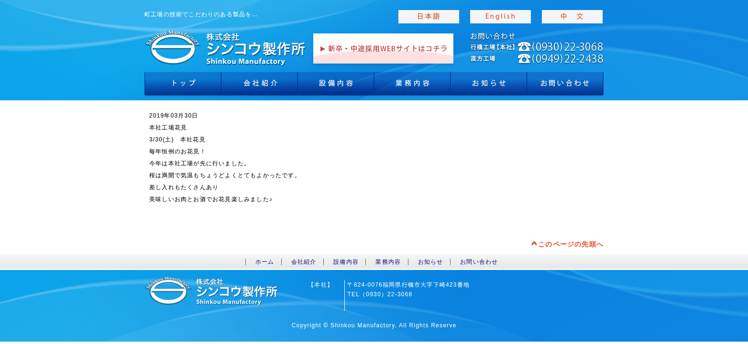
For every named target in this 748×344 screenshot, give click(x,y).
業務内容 (412, 86)
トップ (182, 86)
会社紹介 (259, 86)
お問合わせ (565, 86)
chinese (572, 17)
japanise (429, 17)
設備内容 (335, 86)
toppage (225, 48)
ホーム (265, 261)
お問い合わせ (479, 261)
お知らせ (489, 86)
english (501, 17)
